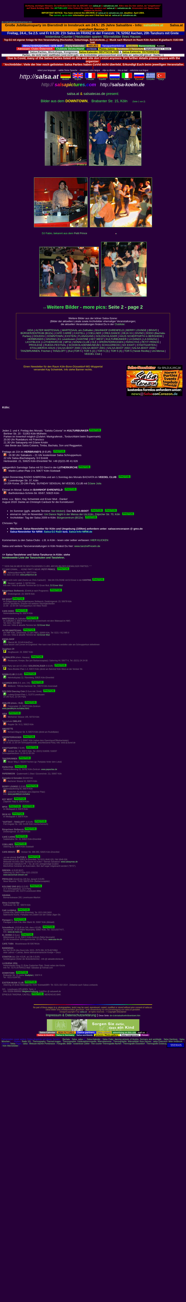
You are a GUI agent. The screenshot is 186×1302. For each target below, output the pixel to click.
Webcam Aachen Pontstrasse (42, 1044)
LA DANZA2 (150, 339)
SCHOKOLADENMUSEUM (83, 344)
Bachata (66, 1039)
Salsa (74, 1039)
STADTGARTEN (146, 344)
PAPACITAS (132, 342)
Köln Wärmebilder (10, 1046)
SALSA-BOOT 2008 (143, 347)
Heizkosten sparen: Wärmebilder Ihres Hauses (108, 36)
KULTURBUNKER (116, 339)
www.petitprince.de (28, 575)
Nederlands (115, 78)
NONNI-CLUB (81, 342)
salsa (80, 1039)
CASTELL (79, 333)
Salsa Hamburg (171, 1039)
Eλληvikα (150, 78)
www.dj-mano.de (15, 932)
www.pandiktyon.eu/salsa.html (15, 708)
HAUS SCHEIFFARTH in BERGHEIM (140, 336)
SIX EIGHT (128, 344)
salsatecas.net (110, 6)
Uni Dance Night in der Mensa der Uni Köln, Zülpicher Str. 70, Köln (89, 514)
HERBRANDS (35, 339)
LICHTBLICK (32, 342)
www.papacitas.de (49, 769)
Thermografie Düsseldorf (134, 1044)
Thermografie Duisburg (156, 1044)
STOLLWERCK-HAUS (42, 347)
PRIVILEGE (35, 344)
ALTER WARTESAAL (47, 330)
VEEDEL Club (92, 353)
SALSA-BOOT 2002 (118, 347)
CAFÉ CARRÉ (63, 333)
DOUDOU (39, 336)
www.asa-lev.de (55, 939)
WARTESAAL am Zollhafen (77, 330)
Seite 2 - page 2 (125, 307)
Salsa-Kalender (93, 1039)
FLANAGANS (86, 336)
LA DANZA (135, 339)
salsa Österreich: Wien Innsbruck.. (168, 1041)
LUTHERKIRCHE (52, 342)
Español (102, 78)
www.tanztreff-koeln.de (87, 546)
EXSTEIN (70, 336)
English (78, 78)
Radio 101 (26, 1041)
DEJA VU (127, 333)
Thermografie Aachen (112, 1044)
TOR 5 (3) (103, 350)
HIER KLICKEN (99, 540)
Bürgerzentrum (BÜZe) (77, 517)
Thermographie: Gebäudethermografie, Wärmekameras (87, 1041)
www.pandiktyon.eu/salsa (19, 794)
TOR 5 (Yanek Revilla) (137, 350)
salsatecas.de (124, 8)
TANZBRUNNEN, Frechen (36, 350)
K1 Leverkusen (66, 339)
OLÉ (93, 342)
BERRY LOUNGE (136, 330)
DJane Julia (94, 483)
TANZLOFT (59, 350)
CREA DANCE (111, 333)
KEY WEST (97, 339)
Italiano (127, 78)
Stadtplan (29, 975)
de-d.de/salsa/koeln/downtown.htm (17, 22)
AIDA (30, 330)
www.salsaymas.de (69, 862)
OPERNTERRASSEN (111, 342)
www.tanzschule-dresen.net (15, 875)
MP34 (67, 342)
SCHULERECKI (111, 344)
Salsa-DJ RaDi (53, 531)
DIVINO (139, 333)
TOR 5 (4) (116, 350)
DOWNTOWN (55, 336)
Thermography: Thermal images (47, 1041)
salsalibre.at (153, 25)
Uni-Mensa (158, 350)
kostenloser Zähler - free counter (87, 1044)
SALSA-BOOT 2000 (68, 347)
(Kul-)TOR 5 (75, 350)
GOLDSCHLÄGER (106, 336)
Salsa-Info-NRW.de (80, 531)
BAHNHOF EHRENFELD (109, 330)
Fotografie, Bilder (64, 1044)
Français (90, 78)
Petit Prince (80, 233)
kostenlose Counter (59, 36)
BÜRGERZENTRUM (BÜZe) (37, 333)
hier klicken (57, 510)
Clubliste (120, 324)
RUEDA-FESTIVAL (55, 344)
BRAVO (153, 330)
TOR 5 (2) (89, 350)
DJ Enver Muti (56, 585)
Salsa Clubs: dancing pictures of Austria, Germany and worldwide (132, 1039)
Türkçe (161, 78)
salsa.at (97, 6)
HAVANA (51, 339)
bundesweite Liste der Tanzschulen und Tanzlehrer (33, 557)
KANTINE (82, 339)
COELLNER (94, 333)
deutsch (65, 78)
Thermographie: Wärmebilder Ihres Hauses (132, 1041)
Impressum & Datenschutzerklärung (71, 1015)
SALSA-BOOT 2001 (93, 347)
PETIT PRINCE (150, 342)
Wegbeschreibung (30, 991)
